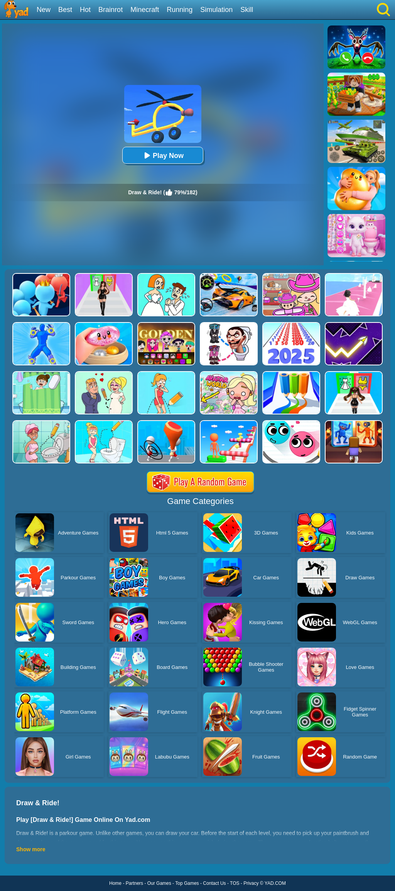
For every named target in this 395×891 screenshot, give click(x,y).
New (44, 10)
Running (179, 10)
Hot (85, 10)
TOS (234, 883)
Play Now (163, 155)
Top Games (187, 883)
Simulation (216, 10)
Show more (30, 849)
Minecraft (144, 10)
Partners (134, 883)
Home (115, 883)
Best (65, 10)
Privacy (250, 883)
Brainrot (110, 10)
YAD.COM (275, 883)
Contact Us (214, 883)
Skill (246, 10)
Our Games (159, 883)
